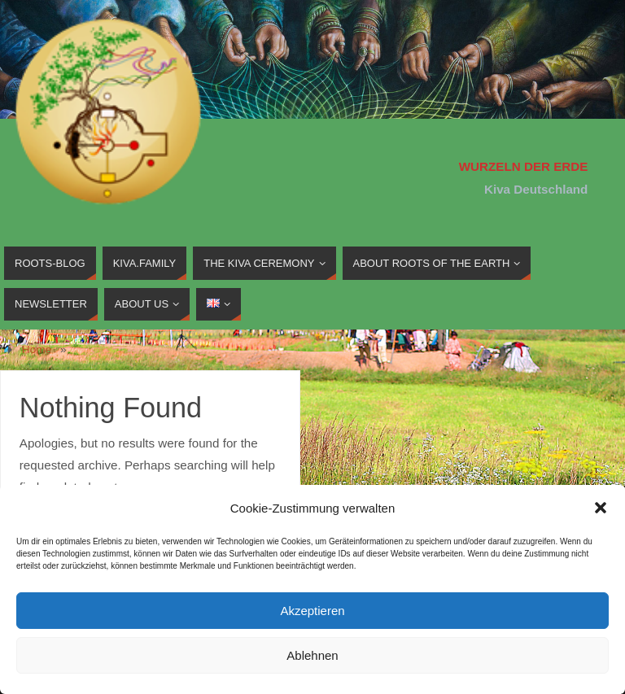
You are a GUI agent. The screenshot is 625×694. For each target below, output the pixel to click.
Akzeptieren (312, 611)
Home (36, 349)
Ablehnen (312, 655)
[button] (600, 508)
